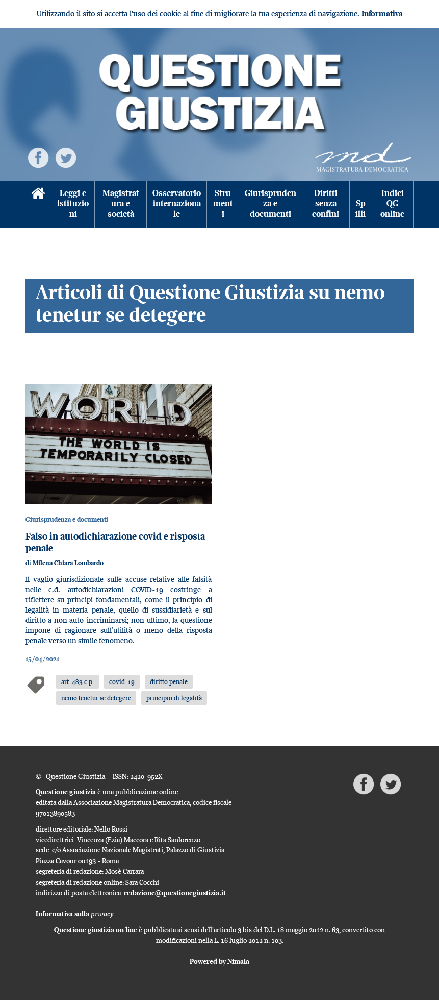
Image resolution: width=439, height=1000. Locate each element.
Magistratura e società (120, 203)
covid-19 (122, 681)
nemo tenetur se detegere (96, 698)
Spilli (360, 208)
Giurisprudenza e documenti (270, 203)
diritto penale (169, 681)
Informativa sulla (75, 913)
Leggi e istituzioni (73, 203)
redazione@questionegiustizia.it (175, 892)
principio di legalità (174, 698)
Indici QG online (392, 203)
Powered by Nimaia (219, 961)
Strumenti (223, 203)
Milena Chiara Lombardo (68, 563)
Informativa (382, 13)
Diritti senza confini (325, 203)
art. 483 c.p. (77, 681)
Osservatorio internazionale (176, 203)
